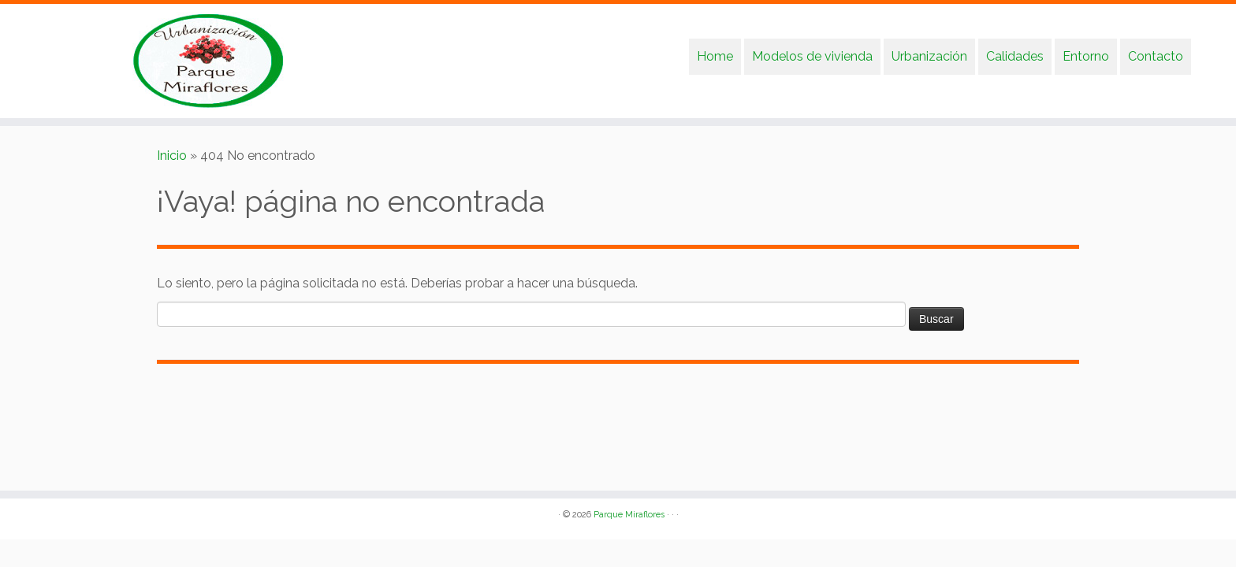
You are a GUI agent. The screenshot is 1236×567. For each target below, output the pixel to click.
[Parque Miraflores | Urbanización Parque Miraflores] (142, 61)
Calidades (1015, 56)
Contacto (1155, 56)
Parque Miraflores (629, 515)
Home (715, 56)
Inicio (172, 155)
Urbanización (929, 56)
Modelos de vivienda (812, 56)
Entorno (1086, 56)
